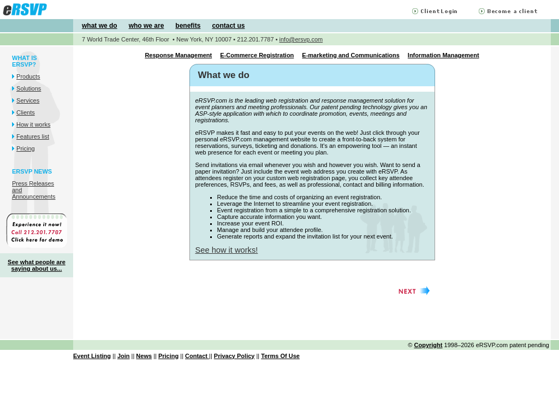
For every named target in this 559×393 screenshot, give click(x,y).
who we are (146, 25)
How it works (33, 124)
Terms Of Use (280, 356)
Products (28, 76)
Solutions (28, 88)
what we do (99, 25)
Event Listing (92, 356)
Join (123, 356)
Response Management (178, 55)
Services (27, 100)
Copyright (428, 345)
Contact (197, 356)
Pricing (25, 148)
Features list (32, 136)
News (144, 356)
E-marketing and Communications (350, 55)
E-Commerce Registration (257, 55)
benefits (187, 25)
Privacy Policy (234, 356)
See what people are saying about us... (37, 265)
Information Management (443, 55)
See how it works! (226, 250)
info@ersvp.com (301, 39)
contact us (228, 25)
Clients (25, 112)
